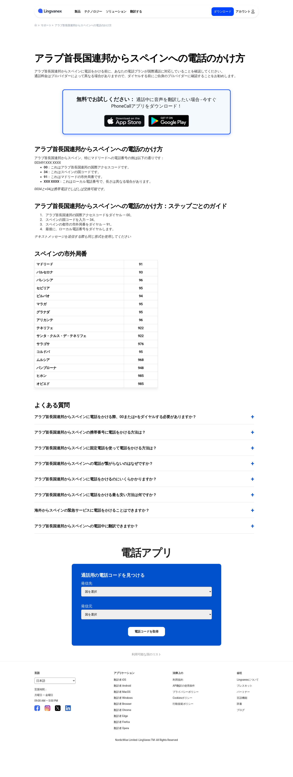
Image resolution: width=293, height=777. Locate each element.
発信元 (86, 606)
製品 (78, 11)
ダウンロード (223, 11)
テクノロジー (93, 11)
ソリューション (116, 11)
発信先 (86, 583)
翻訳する (136, 11)
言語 (37, 672)
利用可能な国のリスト (146, 654)
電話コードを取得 (146, 631)
